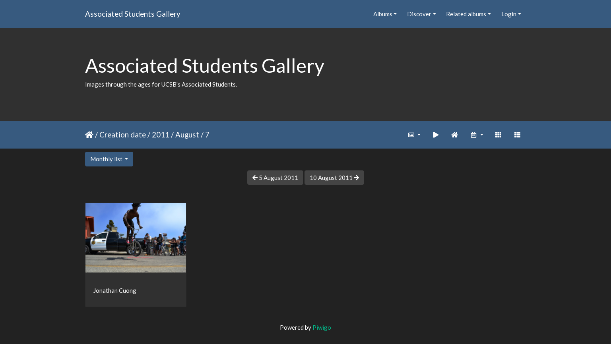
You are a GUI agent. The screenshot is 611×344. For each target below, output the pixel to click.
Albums (382, 13)
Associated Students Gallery (132, 13)
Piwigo (321, 327)
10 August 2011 (334, 177)
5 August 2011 (275, 177)
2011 (160, 134)
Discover (419, 13)
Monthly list (107, 158)
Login (508, 13)
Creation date (122, 134)
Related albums (466, 13)
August (187, 134)
